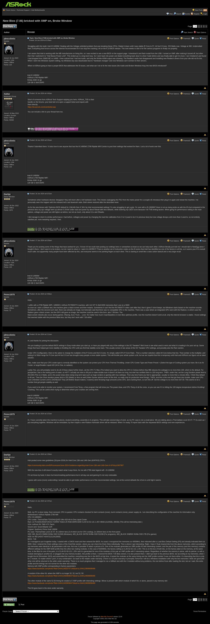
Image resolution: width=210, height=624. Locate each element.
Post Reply (9, 26)
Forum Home (10, 10)
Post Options (173, 38)
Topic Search (187, 32)
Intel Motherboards (38, 10)
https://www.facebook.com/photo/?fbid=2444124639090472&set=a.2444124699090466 (61, 583)
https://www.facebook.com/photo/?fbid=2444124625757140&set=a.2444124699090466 (61, 569)
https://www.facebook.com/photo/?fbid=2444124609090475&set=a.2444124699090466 (61, 576)
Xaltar (8, 94)
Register (197, 14)
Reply (204, 38)
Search (178, 14)
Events (186, 14)
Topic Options (200, 32)
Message (31, 32)
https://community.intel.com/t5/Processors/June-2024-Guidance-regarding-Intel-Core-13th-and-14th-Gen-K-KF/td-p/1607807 (76, 465)
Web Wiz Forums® (107, 616)
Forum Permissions (201, 611)
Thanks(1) (185, 94)
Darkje (8, 194)
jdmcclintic (10, 38)
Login (205, 14)
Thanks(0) (185, 38)
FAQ (171, 14)
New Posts (199, 10)
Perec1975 (10, 294)
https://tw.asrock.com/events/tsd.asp (42, 107)
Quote (196, 38)
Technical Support (23, 10)
